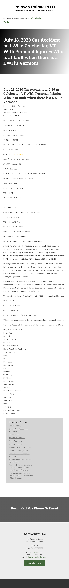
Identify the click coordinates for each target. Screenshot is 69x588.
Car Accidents (14, 435)
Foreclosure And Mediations (20, 447)
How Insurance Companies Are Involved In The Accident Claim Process (21, 475)
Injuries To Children (17, 438)
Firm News (22, 106)
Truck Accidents (15, 441)
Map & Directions (34, 563)
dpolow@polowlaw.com (37, 557)
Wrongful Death (15, 444)
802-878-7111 (18, 154)
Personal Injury (15, 426)
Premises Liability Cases (18, 451)
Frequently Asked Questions (20, 465)
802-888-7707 (37, 552)
